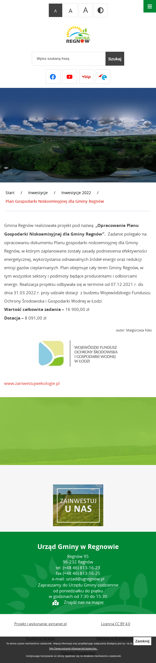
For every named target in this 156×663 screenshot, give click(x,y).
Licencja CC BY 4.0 (115, 624)
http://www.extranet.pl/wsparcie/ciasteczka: (73, 648)
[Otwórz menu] (149, 6)
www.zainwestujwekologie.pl (32, 383)
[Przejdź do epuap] (103, 77)
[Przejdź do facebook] (53, 77)
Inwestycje (38, 192)
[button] (78, 366)
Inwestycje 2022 (76, 192)
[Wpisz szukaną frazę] (68, 59)
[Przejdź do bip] (86, 77)
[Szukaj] (114, 59)
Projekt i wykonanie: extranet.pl (40, 624)
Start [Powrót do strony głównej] (10, 192)
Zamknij (142, 641)
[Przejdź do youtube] (70, 77)
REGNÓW (78, 431)
